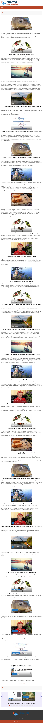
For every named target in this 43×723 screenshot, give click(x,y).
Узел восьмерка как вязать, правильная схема (21, 677)
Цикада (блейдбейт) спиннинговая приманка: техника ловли (21, 593)
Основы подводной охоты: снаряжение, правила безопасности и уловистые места (22, 131)
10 (24, 705)
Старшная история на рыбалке (21, 550)
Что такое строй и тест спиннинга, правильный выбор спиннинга (21, 572)
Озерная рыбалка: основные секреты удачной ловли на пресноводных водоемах (21, 182)
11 (26, 705)
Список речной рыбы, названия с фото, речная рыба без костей (28, 702)
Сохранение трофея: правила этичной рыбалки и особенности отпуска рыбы (21, 478)
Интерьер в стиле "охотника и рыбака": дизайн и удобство (21, 256)
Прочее (14, 568)
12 (27, 705)
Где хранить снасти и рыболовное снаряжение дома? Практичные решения (21, 354)
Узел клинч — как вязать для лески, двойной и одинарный (21, 657)
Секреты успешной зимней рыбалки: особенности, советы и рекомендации (21, 157)
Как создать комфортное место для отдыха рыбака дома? (21, 379)
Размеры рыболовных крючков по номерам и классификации (14, 702)
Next (41, 696)
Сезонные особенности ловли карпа (21, 30)
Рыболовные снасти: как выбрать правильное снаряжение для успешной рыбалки (21, 233)
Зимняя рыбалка (16, 589)
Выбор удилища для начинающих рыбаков (21, 79)
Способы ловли (16, 653)
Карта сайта (21, 718)
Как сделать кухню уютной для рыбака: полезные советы (21, 403)
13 (29, 705)
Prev (2, 696)
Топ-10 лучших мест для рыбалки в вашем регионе (21, 281)
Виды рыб (15, 610)
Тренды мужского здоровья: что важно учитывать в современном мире (21, 503)
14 (30, 705)
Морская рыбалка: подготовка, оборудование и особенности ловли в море (21, 329)
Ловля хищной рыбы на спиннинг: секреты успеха (21, 54)
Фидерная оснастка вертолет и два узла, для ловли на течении (21, 613)
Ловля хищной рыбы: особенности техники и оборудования (21, 428)
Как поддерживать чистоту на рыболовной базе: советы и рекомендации (21, 207)
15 (32, 705)
